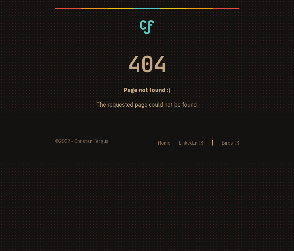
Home (164, 143)
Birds (227, 143)
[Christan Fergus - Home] (147, 27)
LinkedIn (188, 143)
